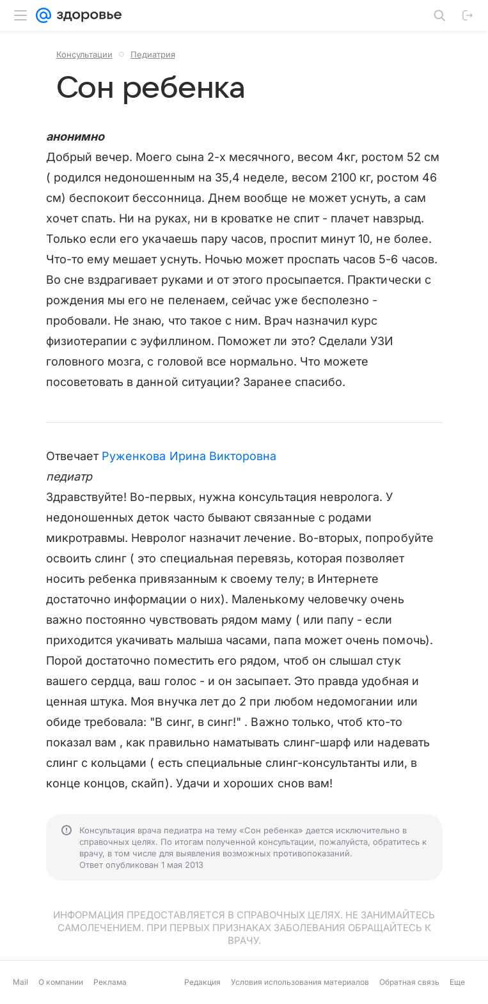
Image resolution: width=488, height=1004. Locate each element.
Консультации (84, 54)
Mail (20, 982)
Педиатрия (152, 54)
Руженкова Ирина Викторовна (189, 456)
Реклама (110, 982)
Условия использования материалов (300, 982)
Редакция (202, 982)
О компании (60, 982)
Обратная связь (409, 982)
